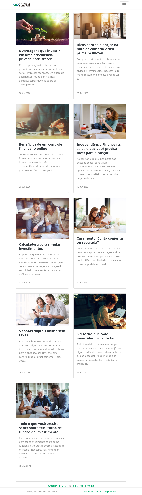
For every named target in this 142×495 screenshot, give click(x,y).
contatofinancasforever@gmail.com (100, 491)
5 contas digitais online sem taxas (42, 333)
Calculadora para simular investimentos (40, 246)
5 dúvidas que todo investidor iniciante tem (97, 336)
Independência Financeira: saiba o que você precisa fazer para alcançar (99, 148)
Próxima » (90, 485)
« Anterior (51, 485)
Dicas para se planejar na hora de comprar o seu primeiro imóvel (97, 48)
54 (74, 485)
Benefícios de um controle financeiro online (40, 146)
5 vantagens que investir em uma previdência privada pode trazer (39, 54)
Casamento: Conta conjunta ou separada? (100, 240)
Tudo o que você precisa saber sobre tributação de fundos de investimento (40, 427)
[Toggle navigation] (124, 4)
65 (81, 485)
